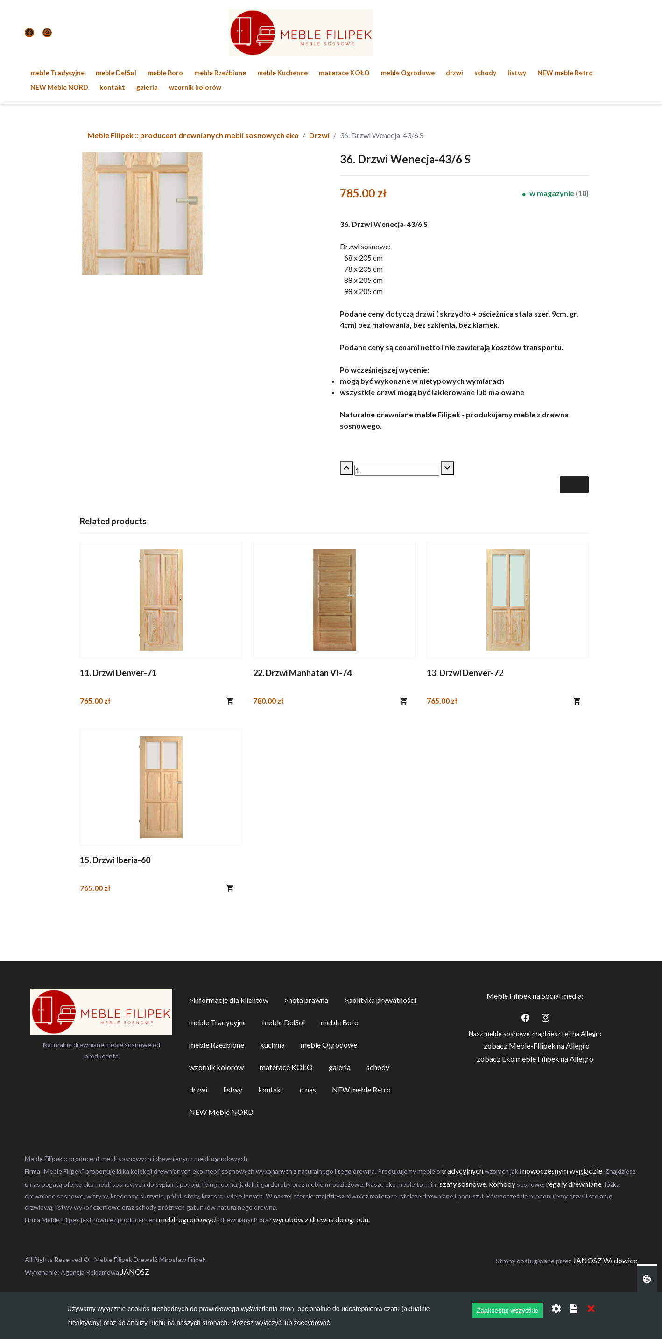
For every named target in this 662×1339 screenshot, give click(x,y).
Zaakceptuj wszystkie (507, 1310)
